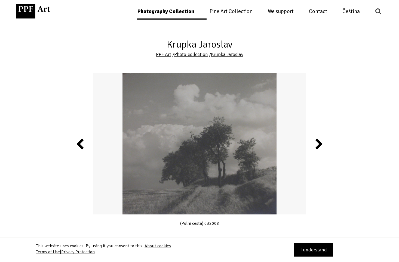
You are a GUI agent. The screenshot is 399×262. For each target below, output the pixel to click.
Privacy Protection (78, 252)
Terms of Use (48, 252)
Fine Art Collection (231, 11)
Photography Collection (165, 11)
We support (281, 11)
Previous (80, 144)
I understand (313, 250)
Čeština (351, 11)
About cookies (158, 246)
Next (318, 144)
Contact (318, 11)
